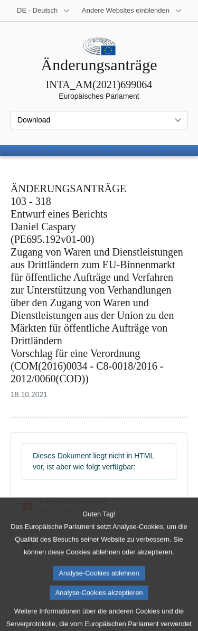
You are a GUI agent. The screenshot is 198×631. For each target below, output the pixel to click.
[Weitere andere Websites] (132, 10)
